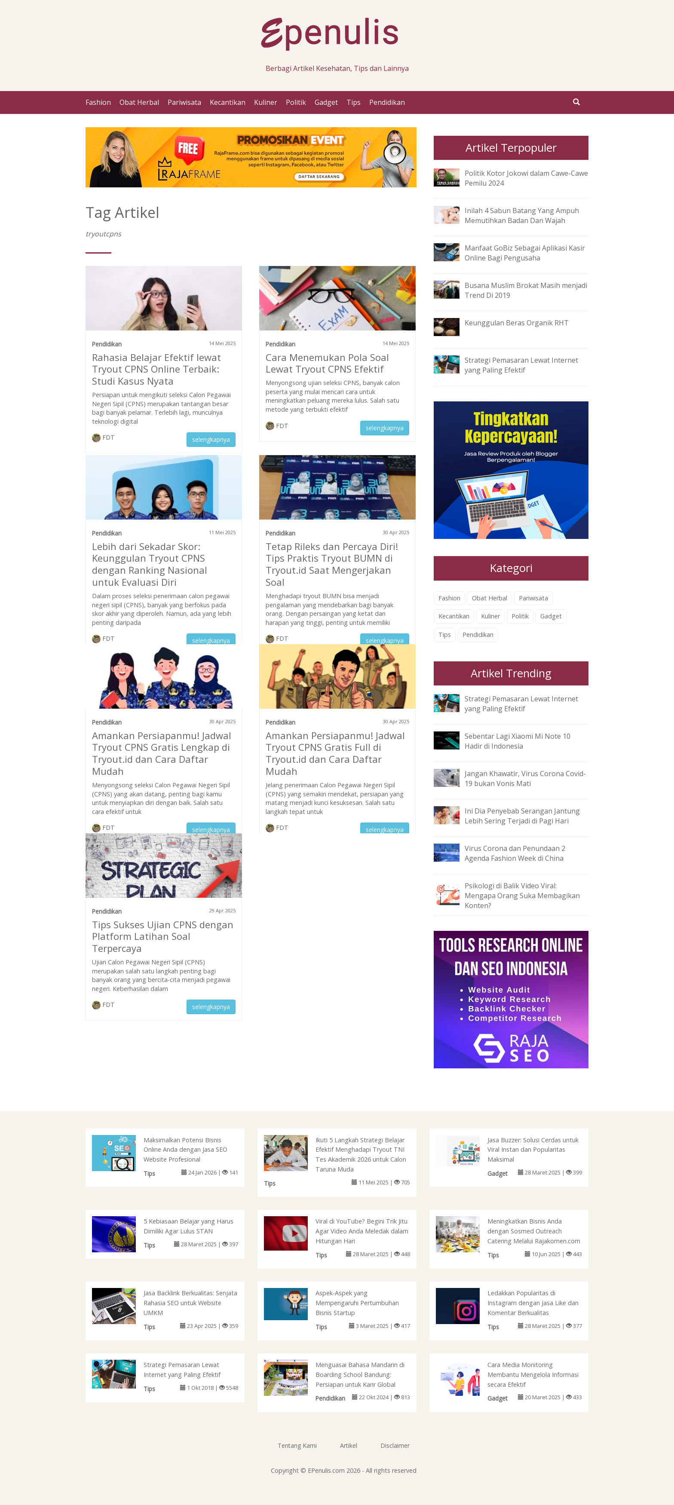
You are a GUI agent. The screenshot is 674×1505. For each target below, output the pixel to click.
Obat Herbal (139, 102)
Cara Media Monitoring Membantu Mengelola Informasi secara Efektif (533, 1375)
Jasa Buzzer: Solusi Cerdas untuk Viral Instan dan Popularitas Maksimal (533, 1150)
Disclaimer (395, 1445)
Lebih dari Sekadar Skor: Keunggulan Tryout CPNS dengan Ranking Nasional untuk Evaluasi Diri (149, 564)
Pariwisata (184, 102)
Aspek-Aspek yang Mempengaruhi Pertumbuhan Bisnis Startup (357, 1303)
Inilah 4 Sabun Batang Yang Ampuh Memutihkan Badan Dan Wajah (522, 215)
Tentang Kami (297, 1445)
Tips (353, 102)
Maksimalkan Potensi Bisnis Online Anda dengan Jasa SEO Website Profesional (185, 1150)
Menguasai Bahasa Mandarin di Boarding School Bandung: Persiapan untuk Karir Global (360, 1375)
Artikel (348, 1445)
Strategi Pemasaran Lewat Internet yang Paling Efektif (521, 365)
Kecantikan (227, 102)
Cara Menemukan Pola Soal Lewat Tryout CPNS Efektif (327, 363)
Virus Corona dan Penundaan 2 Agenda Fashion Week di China (515, 853)
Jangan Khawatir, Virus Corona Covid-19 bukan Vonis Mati (525, 778)
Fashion (98, 102)
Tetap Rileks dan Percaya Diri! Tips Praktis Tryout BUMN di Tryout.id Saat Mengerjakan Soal (332, 564)
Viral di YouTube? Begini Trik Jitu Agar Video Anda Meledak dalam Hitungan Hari (362, 1231)
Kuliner (265, 102)
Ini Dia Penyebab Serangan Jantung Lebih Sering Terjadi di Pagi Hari (522, 816)
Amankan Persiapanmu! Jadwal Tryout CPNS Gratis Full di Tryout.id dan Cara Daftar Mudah (335, 753)
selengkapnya (211, 439)
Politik (296, 102)
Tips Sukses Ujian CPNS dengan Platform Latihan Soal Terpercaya (162, 936)
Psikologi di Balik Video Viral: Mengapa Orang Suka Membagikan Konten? (522, 895)
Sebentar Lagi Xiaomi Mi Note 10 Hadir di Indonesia (517, 741)
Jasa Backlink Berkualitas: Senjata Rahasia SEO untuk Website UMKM (190, 1303)
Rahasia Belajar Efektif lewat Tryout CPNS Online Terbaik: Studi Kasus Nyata (156, 369)
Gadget (326, 102)
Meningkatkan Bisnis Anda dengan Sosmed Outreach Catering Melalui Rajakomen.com (533, 1231)
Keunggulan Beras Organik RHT (517, 322)
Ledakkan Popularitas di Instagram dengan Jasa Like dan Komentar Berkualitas (533, 1303)
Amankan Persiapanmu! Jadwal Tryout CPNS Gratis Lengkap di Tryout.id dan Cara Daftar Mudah (161, 753)
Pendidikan (387, 102)
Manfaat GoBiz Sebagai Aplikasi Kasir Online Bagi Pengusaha (525, 253)
